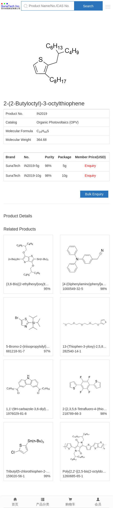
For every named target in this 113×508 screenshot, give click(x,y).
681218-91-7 (15, 351)
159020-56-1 (15, 476)
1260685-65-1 (73, 476)
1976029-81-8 (16, 414)
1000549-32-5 (73, 289)
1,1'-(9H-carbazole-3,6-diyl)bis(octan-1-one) (38, 409)
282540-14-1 (72, 351)
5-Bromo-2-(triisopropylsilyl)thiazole (31, 346)
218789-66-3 (72, 414)
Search (88, 6)
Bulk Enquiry (94, 194)
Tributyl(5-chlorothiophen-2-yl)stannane (34, 471)
